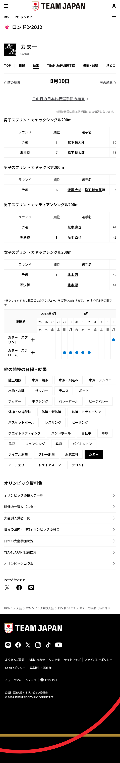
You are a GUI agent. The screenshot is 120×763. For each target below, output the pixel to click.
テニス (64, 390)
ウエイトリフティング (24, 433)
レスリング (53, 422)
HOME (8, 608)
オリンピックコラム (18, 563)
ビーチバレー (98, 401)
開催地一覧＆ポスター (20, 506)
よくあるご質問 (14, 660)
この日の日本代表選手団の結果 (58, 98)
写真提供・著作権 (40, 668)
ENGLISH (51, 680)
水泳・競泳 (40, 380)
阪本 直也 (74, 227)
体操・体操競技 (19, 411)
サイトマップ (72, 660)
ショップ (30, 680)
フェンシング (35, 443)
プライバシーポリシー (98, 660)
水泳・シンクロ (100, 380)
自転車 (86, 433)
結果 (36, 65)
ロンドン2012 (66, 608)
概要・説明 (90, 65)
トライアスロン (49, 464)
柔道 (58, 443)
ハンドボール (61, 433)
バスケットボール (21, 422)
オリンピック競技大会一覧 (23, 495)
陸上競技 (14, 380)
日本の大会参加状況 (18, 540)
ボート (84, 390)
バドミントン (82, 443)
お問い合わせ (36, 660)
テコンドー (80, 464)
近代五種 (71, 454)
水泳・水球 (16, 390)
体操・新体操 (51, 411)
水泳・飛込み (68, 380)
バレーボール (68, 401)
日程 (22, 65)
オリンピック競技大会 (40, 608)
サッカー (41, 390)
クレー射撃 (46, 454)
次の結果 (106, 82)
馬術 (11, 443)
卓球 (105, 433)
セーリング (80, 422)
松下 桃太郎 (76, 142)
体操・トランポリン (86, 411)
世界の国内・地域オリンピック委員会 (31, 529)
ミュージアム (13, 680)
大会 (19, 608)
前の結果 (13, 82)
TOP (7, 65)
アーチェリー (18, 464)
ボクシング (40, 401)
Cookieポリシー (15, 668)
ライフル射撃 (18, 454)
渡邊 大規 (74, 189)
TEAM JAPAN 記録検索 (20, 552)
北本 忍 (73, 274)
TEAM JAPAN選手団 (61, 65)
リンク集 (54, 660)
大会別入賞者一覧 (17, 518)
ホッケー (14, 401)
